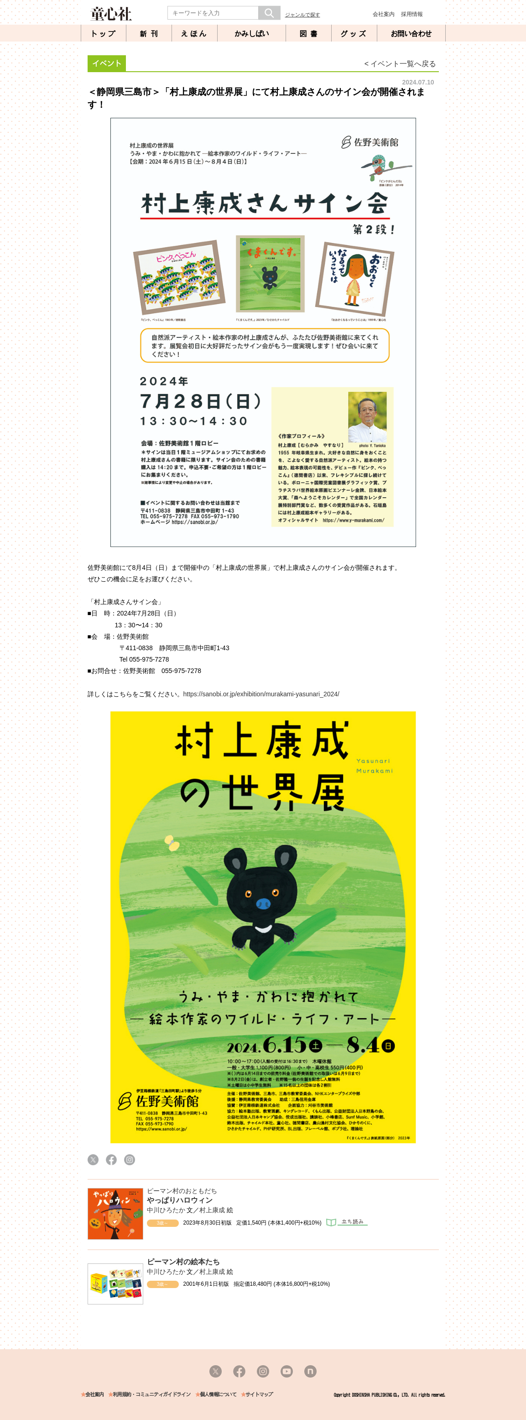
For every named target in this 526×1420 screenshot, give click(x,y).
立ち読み (347, 1222)
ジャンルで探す (302, 14)
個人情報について (218, 1394)
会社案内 (384, 14)
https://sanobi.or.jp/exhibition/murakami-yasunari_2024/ (261, 694)
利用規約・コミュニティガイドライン (151, 1394)
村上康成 (212, 1210)
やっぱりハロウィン (180, 1200)
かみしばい (251, 33)
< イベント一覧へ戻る (401, 64)
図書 (310, 33)
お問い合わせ (411, 33)
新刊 (150, 33)
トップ (103, 33)
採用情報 (412, 14)
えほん (194, 33)
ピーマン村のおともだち (182, 1190)
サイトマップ (259, 1394)
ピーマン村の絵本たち (183, 1262)
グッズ (354, 33)
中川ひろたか (166, 1210)
